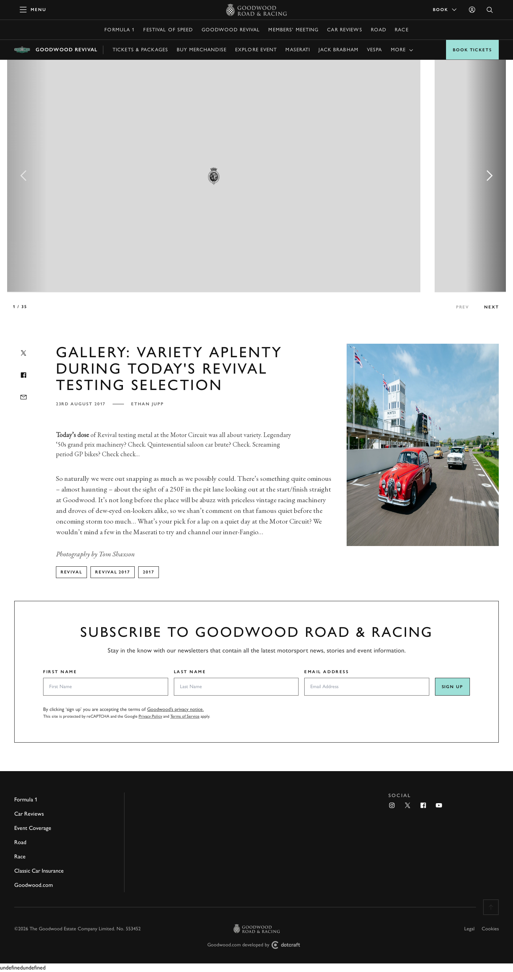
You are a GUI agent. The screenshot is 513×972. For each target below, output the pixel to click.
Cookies (490, 929)
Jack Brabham (338, 50)
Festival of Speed (168, 30)
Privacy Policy (150, 716)
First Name (60, 671)
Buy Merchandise (202, 50)
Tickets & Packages (140, 50)
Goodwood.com (33, 885)
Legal (469, 929)
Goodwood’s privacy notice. (175, 709)
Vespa (374, 50)
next (491, 307)
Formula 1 (119, 30)
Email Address (326, 671)
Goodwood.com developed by (256, 945)
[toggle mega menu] (33, 9)
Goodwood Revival (231, 30)
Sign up (452, 686)
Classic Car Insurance (39, 870)
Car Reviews (344, 30)
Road (378, 30)
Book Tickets (472, 49)
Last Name (190, 671)
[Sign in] (472, 9)
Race (401, 30)
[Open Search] (490, 9)
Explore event (256, 50)
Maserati (297, 50)
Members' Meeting (293, 30)
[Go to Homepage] (256, 9)
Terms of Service (185, 716)
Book (445, 9)
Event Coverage (32, 828)
